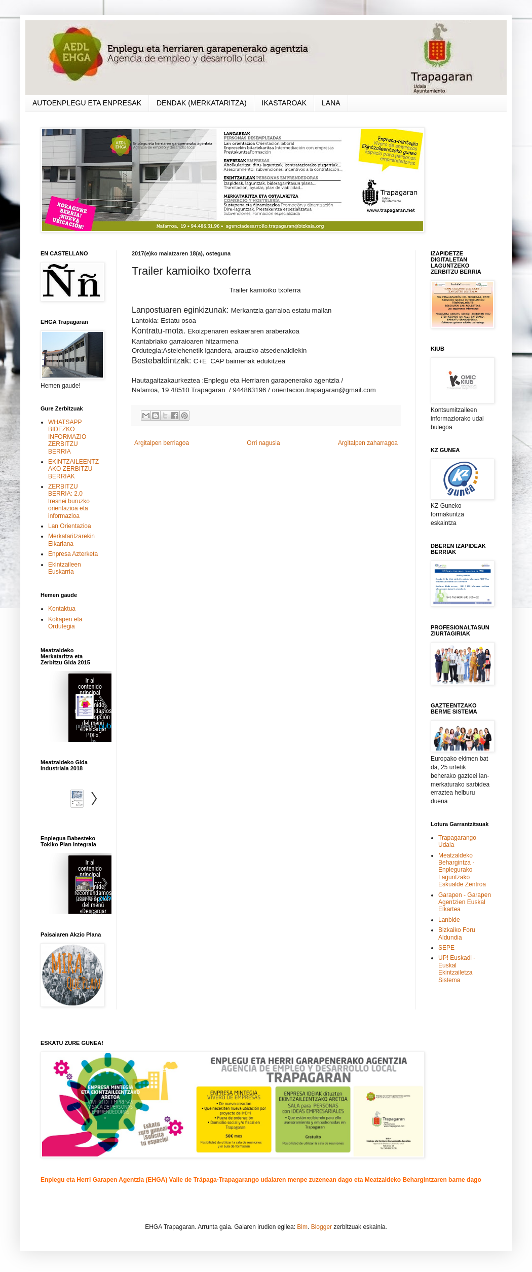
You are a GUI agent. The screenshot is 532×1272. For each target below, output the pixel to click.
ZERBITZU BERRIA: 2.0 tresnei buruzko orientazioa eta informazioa (69, 501)
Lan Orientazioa (69, 526)
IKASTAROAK (284, 103)
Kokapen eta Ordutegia (65, 623)
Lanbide (449, 919)
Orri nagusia (263, 442)
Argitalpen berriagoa (161, 442)
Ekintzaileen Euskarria (64, 568)
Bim (302, 1226)
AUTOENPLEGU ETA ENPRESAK (86, 103)
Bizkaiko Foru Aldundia (456, 933)
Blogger (321, 1226)
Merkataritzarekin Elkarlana (71, 540)
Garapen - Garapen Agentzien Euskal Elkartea (464, 902)
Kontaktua (61, 608)
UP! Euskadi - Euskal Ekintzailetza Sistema (456, 968)
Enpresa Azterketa (73, 553)
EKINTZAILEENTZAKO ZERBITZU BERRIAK (73, 469)
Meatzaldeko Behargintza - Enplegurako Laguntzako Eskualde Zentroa (462, 870)
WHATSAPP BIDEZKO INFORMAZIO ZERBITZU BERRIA (67, 437)
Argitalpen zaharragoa (368, 442)
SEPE (446, 947)
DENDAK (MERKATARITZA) (202, 103)
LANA (331, 103)
